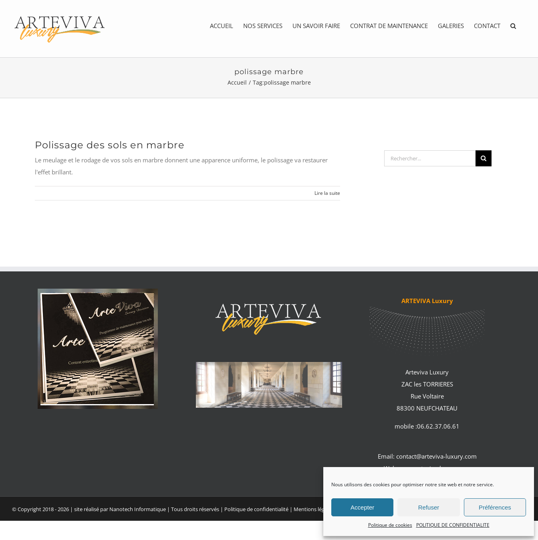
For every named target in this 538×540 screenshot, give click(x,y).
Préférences (495, 507)
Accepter (362, 507)
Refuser (428, 507)
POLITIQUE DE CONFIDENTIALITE (453, 525)
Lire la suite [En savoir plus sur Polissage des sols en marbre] (327, 193)
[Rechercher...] (430, 158)
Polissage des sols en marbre (110, 145)
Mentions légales (314, 509)
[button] (513, 26)
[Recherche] (484, 158)
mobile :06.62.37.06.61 (427, 426)
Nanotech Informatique (137, 509)
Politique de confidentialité (256, 509)
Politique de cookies (390, 525)
